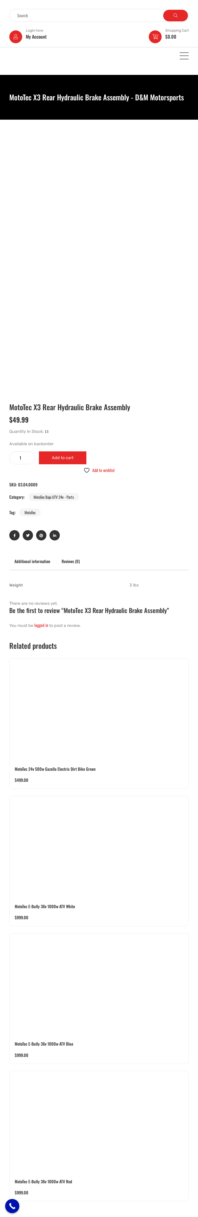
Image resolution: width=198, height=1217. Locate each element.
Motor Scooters (22, 1157)
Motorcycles (20, 1164)
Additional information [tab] (32, 319)
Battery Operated (24, 1130)
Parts (15, 1170)
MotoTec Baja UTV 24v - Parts (54, 254)
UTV (14, 1117)
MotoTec (30, 270)
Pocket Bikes (21, 1137)
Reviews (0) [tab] (71, 319)
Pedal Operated (22, 1150)
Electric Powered (24, 1110)
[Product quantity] (22, 215)
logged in (41, 382)
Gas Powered (20, 1123)
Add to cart (62, 215)
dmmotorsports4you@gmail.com (126, 1144)
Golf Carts (18, 1144)
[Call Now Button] (12, 1206)
